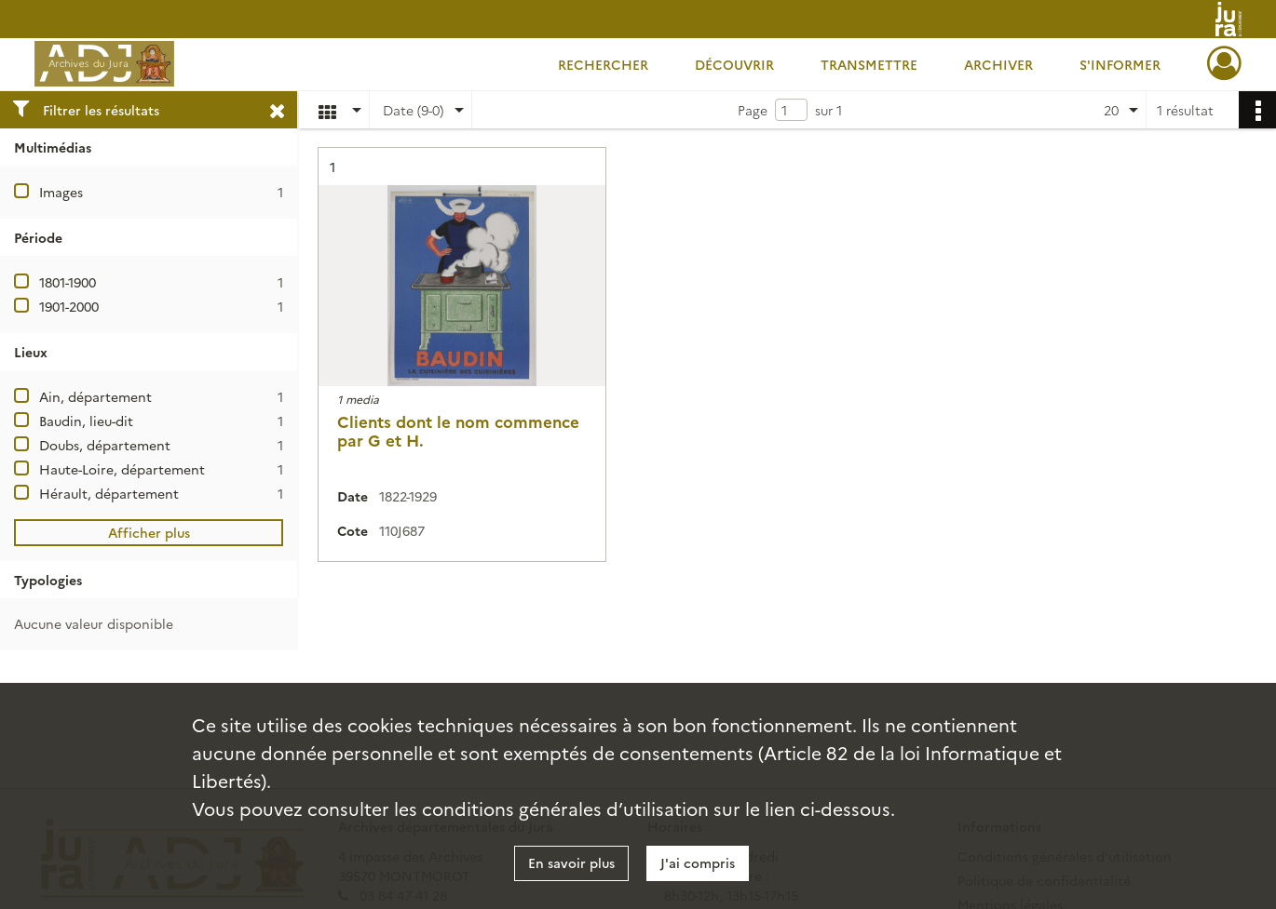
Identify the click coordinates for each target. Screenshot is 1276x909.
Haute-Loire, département (122, 469)
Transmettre (869, 64)
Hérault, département (109, 493)
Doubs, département (104, 444)
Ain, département (95, 396)
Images (61, 191)
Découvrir (734, 64)
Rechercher (603, 64)
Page (752, 109)
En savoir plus (571, 862)
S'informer (1120, 64)
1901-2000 (69, 306)
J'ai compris (697, 862)
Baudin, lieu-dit (86, 420)
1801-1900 (67, 282)
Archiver (998, 64)
